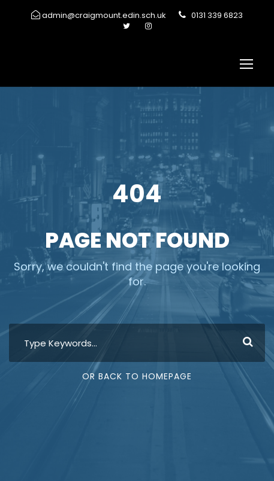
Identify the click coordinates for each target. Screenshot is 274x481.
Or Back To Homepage (137, 376)
